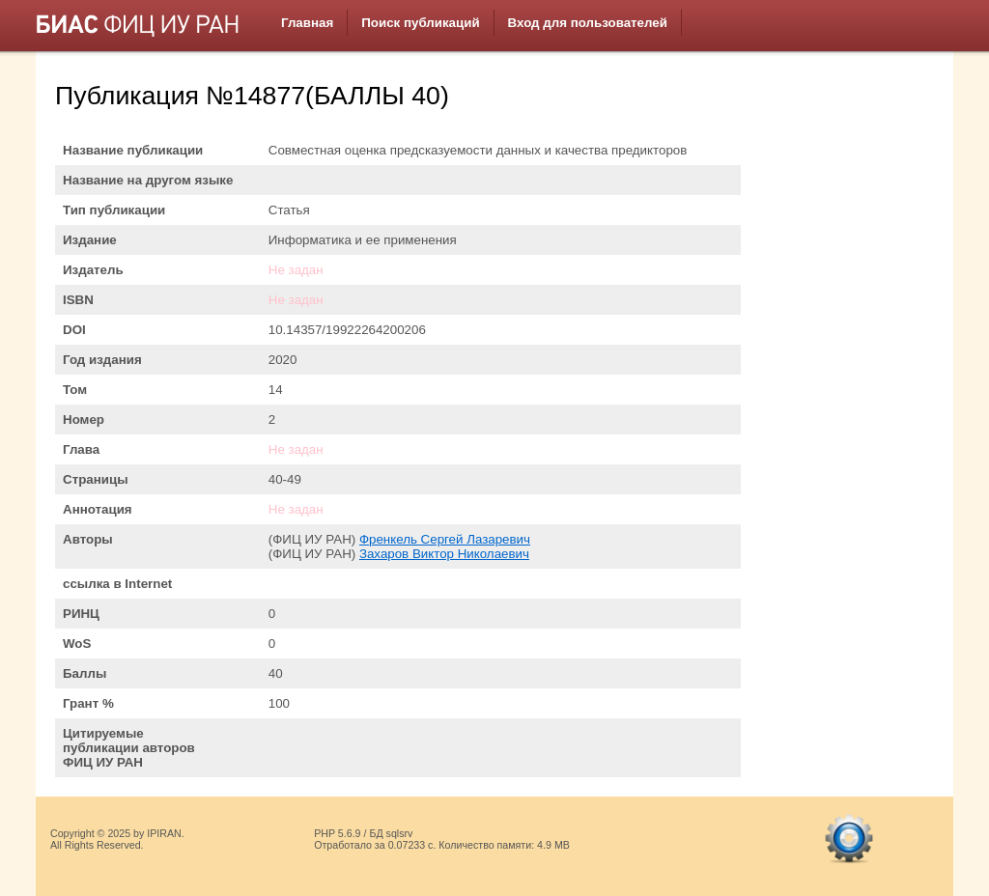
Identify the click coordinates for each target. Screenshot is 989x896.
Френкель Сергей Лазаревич (444, 539)
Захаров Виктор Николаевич (444, 553)
